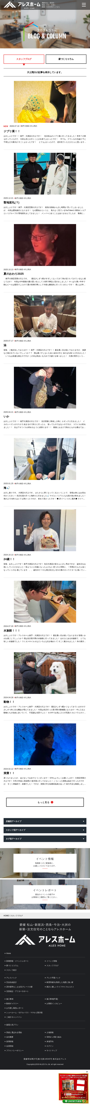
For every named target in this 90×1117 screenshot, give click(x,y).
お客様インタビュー (54, 1003)
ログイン (49, 1046)
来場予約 (49, 1041)
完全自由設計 (11, 982)
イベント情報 (51, 961)
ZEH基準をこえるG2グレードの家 (19, 987)
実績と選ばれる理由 (14, 1032)
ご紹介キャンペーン (14, 1017)
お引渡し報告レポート (14, 1008)
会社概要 (9, 1037)
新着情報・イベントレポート (17, 961)
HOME (6, 916)
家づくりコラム (66, 59)
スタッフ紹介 (11, 970)
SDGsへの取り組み (53, 1037)
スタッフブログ (24, 59)
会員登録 (9, 1046)
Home (8, 953)
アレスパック (11, 978)
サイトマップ (51, 1050)
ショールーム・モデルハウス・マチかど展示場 (24, 1013)
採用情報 (9, 1041)
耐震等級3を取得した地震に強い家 (59, 982)
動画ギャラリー (12, 1003)
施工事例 (9, 999)
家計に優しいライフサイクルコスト (60, 987)
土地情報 (49, 1032)
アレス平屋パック (53, 978)
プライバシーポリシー (14, 1050)
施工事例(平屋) (52, 999)
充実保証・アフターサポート (17, 991)
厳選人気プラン (12, 1025)
